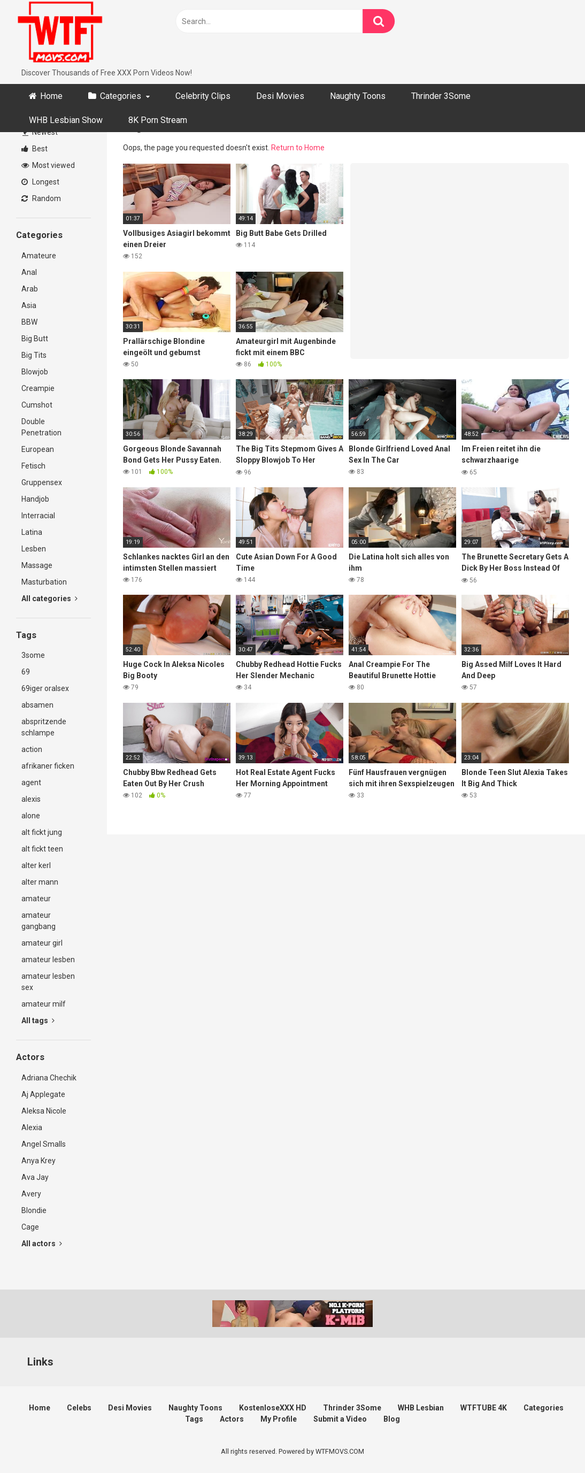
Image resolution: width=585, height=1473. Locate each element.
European (37, 449)
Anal (29, 272)
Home (51, 96)
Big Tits (34, 355)
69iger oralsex (45, 688)
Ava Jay (35, 1177)
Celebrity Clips (202, 96)
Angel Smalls (43, 1144)
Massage (36, 565)
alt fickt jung (41, 832)
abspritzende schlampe (43, 727)
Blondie (34, 1210)
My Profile (278, 1419)
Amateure (38, 255)
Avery (31, 1194)
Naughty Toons (358, 96)
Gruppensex (41, 482)
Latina (31, 532)
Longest (40, 182)
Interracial (38, 515)
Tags (194, 1419)
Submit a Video (340, 1419)
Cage (30, 1227)
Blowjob (34, 371)
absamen (37, 705)
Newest (40, 132)
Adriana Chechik (48, 1077)
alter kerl (36, 865)
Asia (28, 305)
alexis (31, 799)
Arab (29, 289)
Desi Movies (280, 96)
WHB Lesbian (421, 1407)
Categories (120, 96)
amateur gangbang (38, 921)
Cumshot (36, 405)
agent (31, 782)
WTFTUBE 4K (483, 1407)
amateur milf (43, 1004)
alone (30, 815)
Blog (391, 1419)
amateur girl (42, 943)
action (31, 749)
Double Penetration (41, 427)
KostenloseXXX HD (272, 1407)
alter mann (39, 882)
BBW (29, 322)
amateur (36, 898)
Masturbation (44, 582)
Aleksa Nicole (43, 1111)
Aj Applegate (43, 1094)
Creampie (38, 388)
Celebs (79, 1407)
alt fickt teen (42, 849)
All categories (49, 598)
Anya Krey (38, 1160)
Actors (232, 1419)
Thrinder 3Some (441, 96)
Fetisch (33, 466)
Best (34, 148)
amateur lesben (48, 959)
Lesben (33, 548)
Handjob (35, 499)
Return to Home (298, 147)
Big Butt (34, 338)
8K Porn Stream (157, 120)
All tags (38, 1020)
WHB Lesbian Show (66, 120)
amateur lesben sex (48, 982)
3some (33, 655)
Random (41, 198)
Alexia (31, 1127)
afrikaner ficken (47, 766)
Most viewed (48, 165)
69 (25, 672)
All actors (41, 1243)
